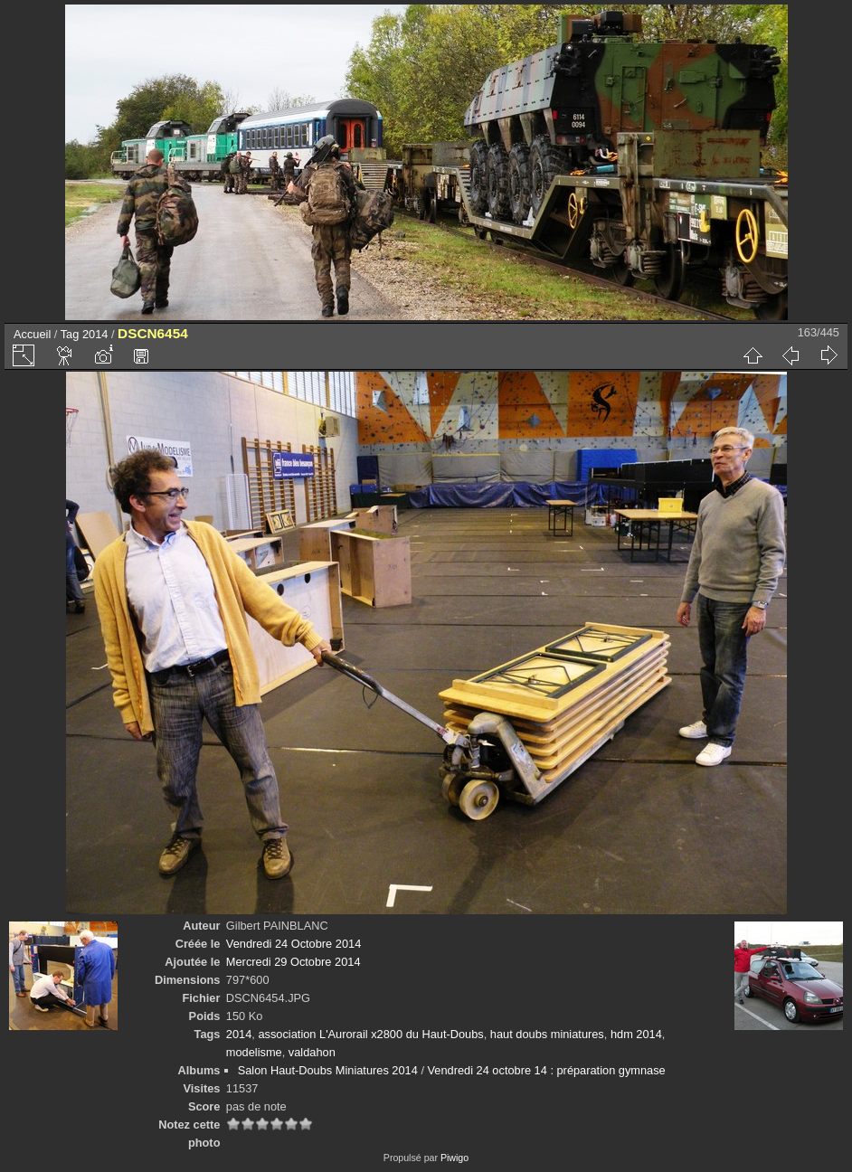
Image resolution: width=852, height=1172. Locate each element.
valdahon (312, 1052)
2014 (95, 334)
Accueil (32, 334)
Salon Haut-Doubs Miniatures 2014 (328, 1070)
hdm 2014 (636, 1034)
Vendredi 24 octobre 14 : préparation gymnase (547, 1070)
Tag (70, 334)
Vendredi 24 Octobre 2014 (293, 943)
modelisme (254, 1052)
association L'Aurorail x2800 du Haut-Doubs (370, 1034)
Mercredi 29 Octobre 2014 (293, 962)
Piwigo (454, 1157)
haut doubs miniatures (547, 1034)
